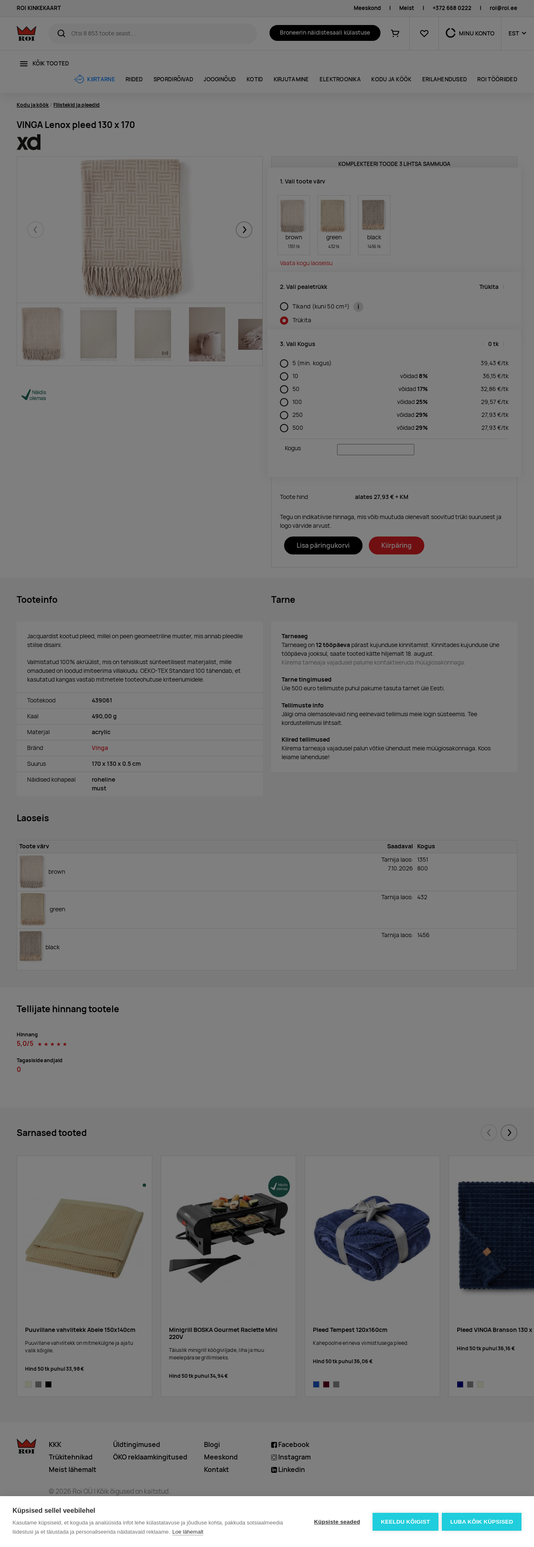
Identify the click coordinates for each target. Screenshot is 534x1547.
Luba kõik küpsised (481, 1522)
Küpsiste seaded (336, 1522)
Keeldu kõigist (405, 1522)
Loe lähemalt (187, 1532)
